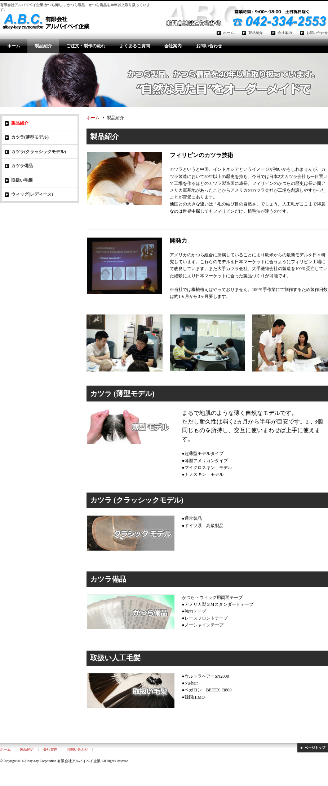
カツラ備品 (22, 165)
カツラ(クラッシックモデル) (38, 151)
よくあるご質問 (135, 45)
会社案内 (173, 45)
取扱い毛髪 (22, 180)
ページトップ (312, 747)
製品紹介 (43, 45)
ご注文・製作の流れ (85, 45)
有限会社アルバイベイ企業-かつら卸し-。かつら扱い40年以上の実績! (45, 22)
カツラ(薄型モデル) (30, 137)
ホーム (13, 45)
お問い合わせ (209, 45)
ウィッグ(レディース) (32, 194)
